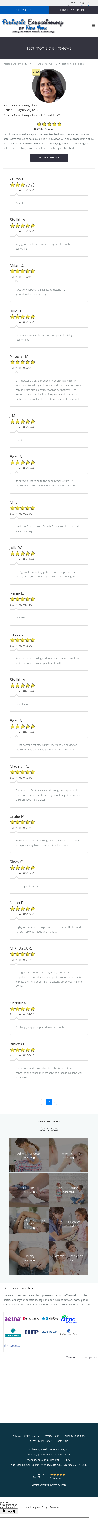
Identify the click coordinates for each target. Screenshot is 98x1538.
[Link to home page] (45, 25)
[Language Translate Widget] (83, 2)
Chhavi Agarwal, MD (47, 63)
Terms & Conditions (74, 1435)
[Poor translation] (12, 1511)
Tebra (63, 1484)
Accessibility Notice (41, 1441)
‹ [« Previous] (43, 1101)
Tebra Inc (35, 1435)
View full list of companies (81, 1357)
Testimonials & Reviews (73, 63)
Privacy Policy (51, 1435)
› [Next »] (54, 1101)
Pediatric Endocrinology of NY (18, 63)
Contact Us (62, 1441)
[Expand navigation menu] (93, 25)
